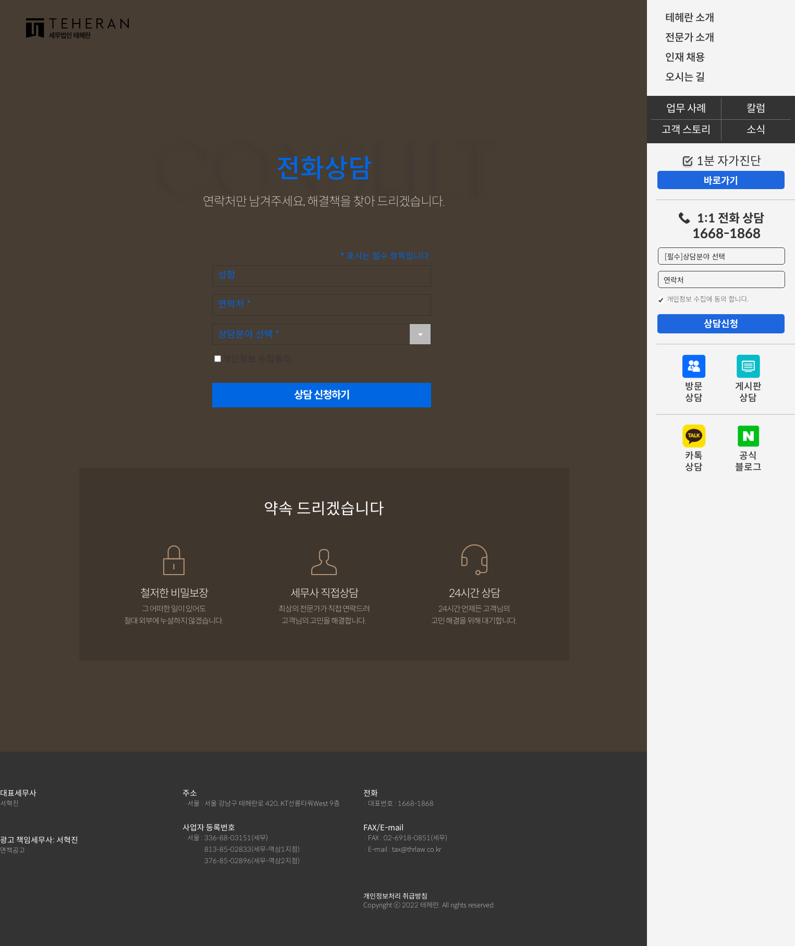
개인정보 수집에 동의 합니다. (708, 299)
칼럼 (756, 108)
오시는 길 (685, 77)
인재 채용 (685, 58)
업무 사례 (686, 108)
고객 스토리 (686, 129)
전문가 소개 (689, 38)
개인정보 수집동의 (257, 359)
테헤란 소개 (689, 18)
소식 (756, 129)
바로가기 (721, 179)
